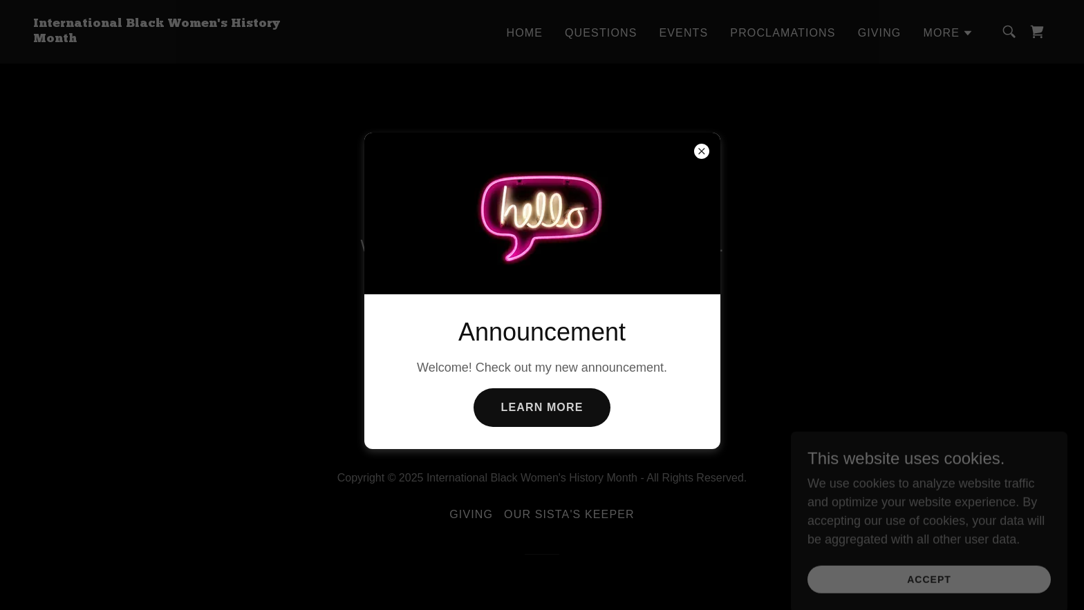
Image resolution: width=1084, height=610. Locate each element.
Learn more (542, 407)
